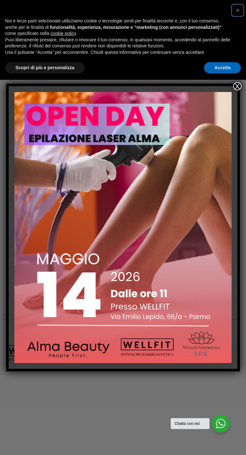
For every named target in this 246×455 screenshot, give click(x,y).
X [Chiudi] (237, 86)
